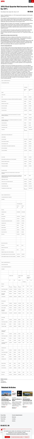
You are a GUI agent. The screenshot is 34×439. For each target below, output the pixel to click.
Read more (3, 406)
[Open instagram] (8, 425)
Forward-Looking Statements (17, 415)
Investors (13, 420)
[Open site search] (30, 1)
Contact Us (3, 420)
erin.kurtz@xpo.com (3, 382)
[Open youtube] (6, 425)
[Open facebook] (28, 11)
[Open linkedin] (30, 11)
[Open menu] (32, 1)
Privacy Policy (3, 415)
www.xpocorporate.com (5, 40)
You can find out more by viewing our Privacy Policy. (17, 433)
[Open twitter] (32, 11)
